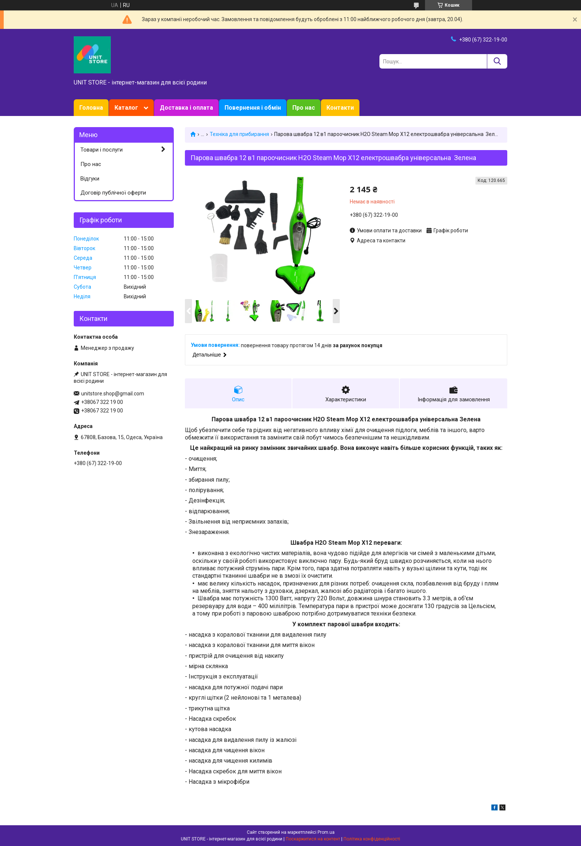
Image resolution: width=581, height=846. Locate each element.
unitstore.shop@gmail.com (112, 394)
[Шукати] (497, 61)
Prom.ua (326, 832)
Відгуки (89, 178)
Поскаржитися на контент (313, 839)
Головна (91, 107)
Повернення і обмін (253, 107)
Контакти (340, 107)
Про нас (303, 107)
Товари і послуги (101, 149)
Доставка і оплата (186, 107)
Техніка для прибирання (239, 134)
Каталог (126, 107)
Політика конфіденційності (371, 839)
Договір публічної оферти (113, 192)
